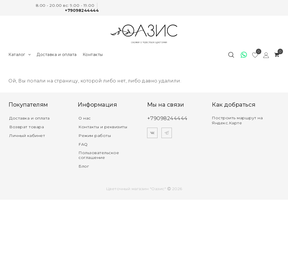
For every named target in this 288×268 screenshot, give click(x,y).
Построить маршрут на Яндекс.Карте (237, 120)
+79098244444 (82, 10)
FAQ (83, 144)
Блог (83, 166)
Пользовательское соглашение (98, 155)
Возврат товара (26, 126)
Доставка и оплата (57, 54)
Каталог (19, 54)
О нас (84, 118)
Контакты (93, 54)
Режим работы (94, 135)
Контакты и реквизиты (102, 126)
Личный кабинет (27, 135)
